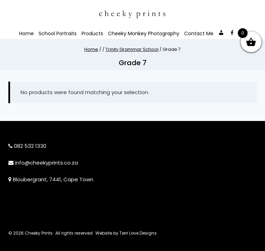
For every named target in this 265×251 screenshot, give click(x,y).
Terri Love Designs (138, 233)
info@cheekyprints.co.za (46, 162)
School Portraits (58, 33)
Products (92, 33)
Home (26, 33)
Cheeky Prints (39, 233)
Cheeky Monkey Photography (143, 33)
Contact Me (198, 33)
